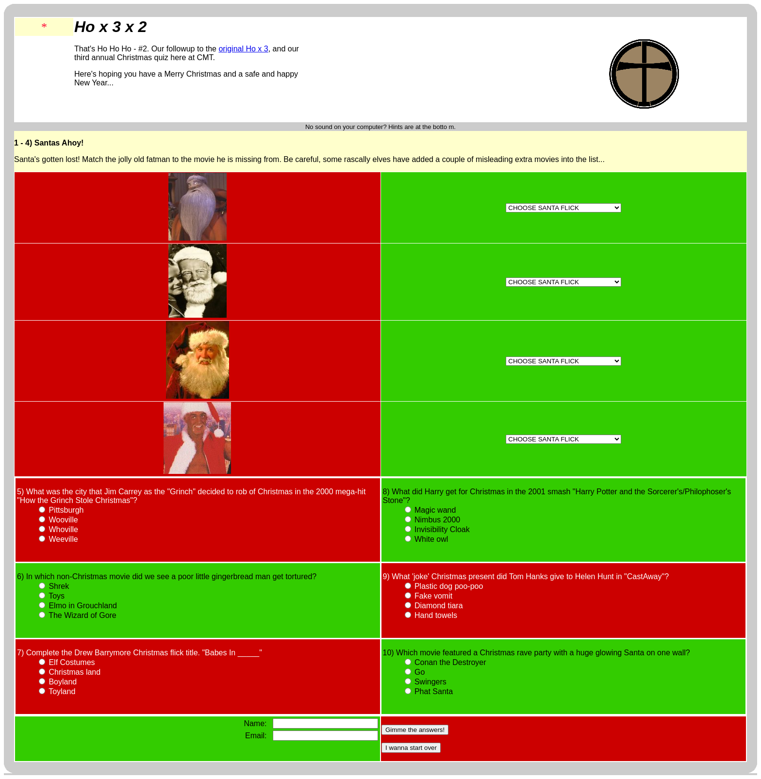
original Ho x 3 (243, 49)
